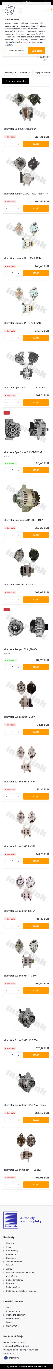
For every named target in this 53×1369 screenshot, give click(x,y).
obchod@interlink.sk (18, 1346)
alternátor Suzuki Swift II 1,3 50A (20, 975)
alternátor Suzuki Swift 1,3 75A (19, 911)
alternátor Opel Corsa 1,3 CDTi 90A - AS (24, 387)
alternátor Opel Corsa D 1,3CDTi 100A (23, 452)
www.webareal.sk (37, 1366)
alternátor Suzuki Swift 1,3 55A (19, 781)
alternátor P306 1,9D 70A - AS (19, 584)
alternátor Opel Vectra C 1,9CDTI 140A (23, 520)
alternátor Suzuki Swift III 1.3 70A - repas (25, 1105)
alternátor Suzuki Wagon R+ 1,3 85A (22, 1169)
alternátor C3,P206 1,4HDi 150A (20, 129)
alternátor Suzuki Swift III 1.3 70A (21, 1040)
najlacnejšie (10, 72)
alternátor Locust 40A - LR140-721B (22, 258)
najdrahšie (25, 72)
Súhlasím (37, 50)
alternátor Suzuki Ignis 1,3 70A (19, 717)
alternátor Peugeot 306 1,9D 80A (21, 649)
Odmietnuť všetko (16, 50)
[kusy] (12, 144)
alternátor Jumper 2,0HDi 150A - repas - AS (26, 193)
